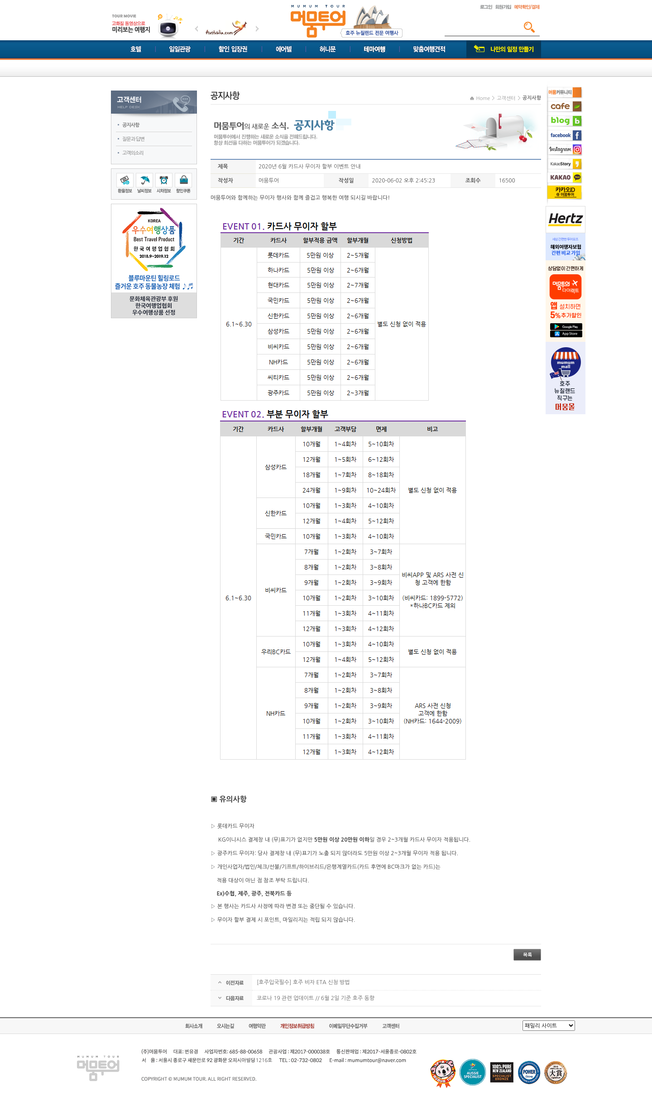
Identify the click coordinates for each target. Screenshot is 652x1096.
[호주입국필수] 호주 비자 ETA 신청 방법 (303, 982)
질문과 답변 (133, 139)
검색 (529, 27)
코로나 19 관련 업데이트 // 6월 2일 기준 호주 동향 (315, 998)
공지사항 (130, 125)
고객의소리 (133, 153)
